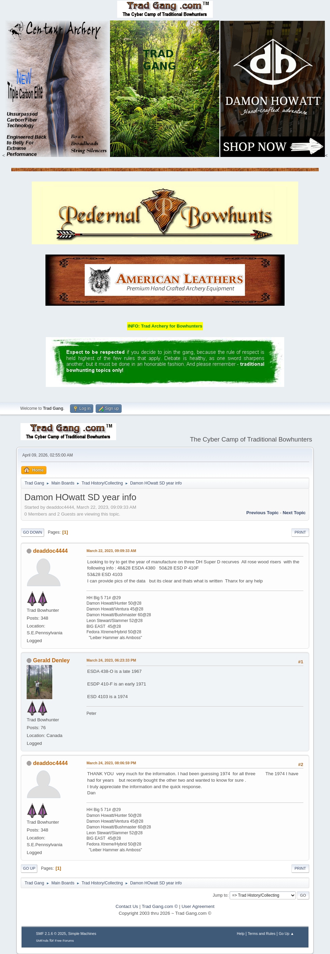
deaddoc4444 (50, 551)
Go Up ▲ (286, 933)
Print (300, 532)
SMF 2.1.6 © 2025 (51, 933)
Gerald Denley (51, 660)
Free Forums (64, 940)
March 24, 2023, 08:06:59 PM (111, 763)
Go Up (29, 868)
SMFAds (42, 940)
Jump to (220, 895)
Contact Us (126, 906)
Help (240, 933)
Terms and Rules (261, 933)
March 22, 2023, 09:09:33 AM (111, 551)
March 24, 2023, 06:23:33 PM (111, 660)
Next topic (294, 512)
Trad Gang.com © (160, 906)
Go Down (32, 532)
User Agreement (197, 906)
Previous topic (262, 512)
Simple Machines (82, 933)
